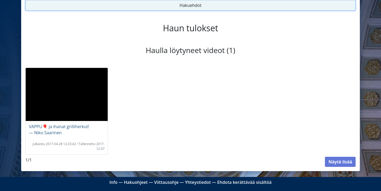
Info (113, 182)
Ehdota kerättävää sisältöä (244, 182)
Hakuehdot (191, 5)
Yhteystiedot (198, 182)
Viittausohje (166, 182)
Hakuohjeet (136, 182)
